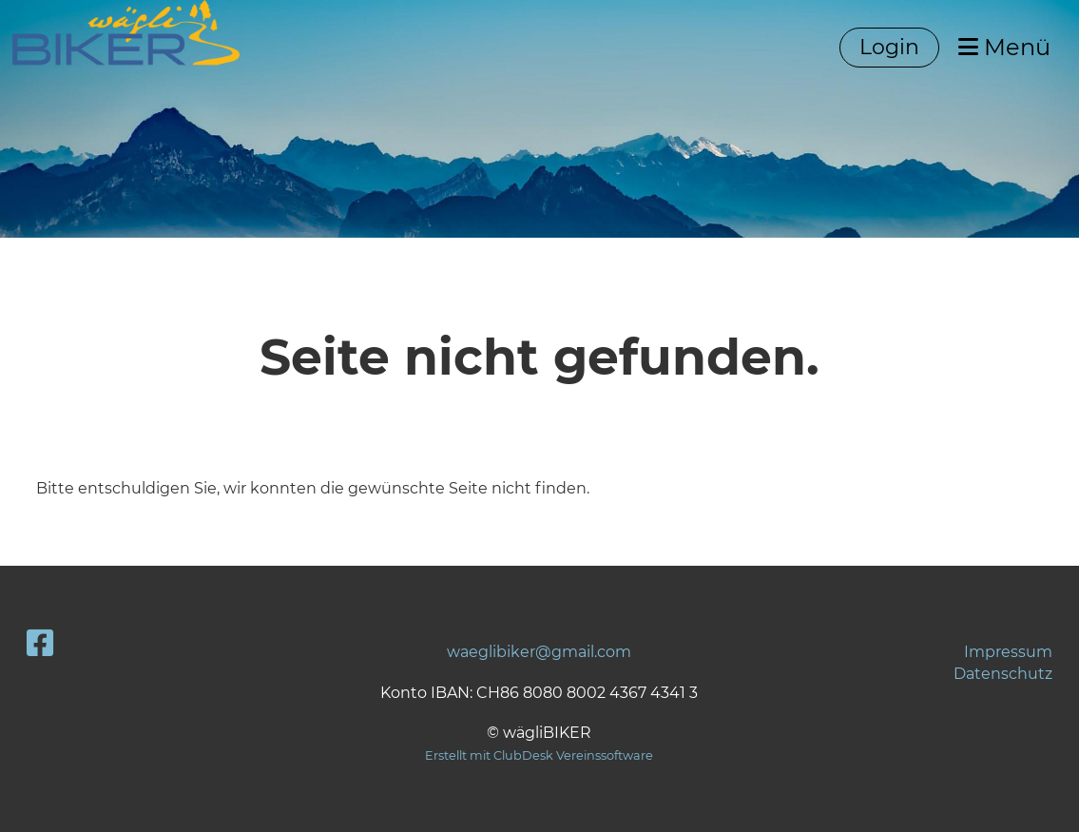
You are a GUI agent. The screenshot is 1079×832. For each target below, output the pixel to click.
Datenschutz (1003, 674)
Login (889, 47)
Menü (1004, 47)
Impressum (1008, 652)
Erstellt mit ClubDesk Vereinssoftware (539, 755)
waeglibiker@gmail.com (539, 652)
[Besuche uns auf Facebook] (40, 643)
